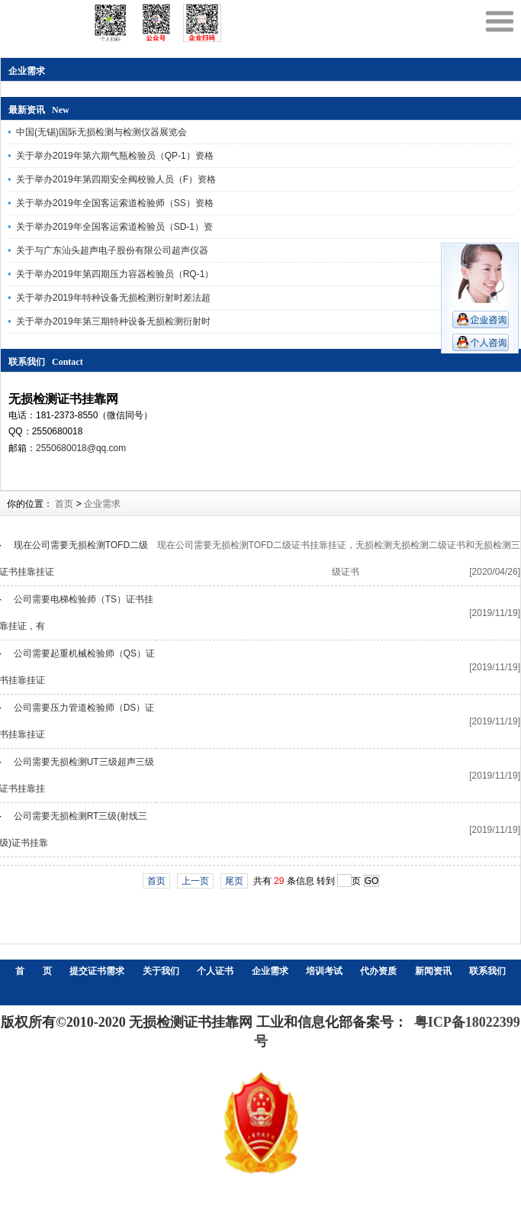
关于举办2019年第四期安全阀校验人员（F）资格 (116, 179)
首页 (64, 503)
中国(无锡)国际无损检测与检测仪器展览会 (101, 132)
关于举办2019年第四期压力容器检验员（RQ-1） (115, 274)
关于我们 (161, 971)
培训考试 (324, 971)
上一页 (195, 881)
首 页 (33, 971)
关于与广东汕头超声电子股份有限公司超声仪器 (112, 250)
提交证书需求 (96, 971)
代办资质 (378, 971)
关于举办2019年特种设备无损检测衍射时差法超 (113, 297)
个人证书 (215, 971)
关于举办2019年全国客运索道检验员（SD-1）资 (114, 226)
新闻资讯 (433, 971)
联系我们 (487, 971)
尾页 (234, 881)
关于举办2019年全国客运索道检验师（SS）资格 (115, 203)
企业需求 (102, 503)
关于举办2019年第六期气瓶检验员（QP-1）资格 (115, 155)
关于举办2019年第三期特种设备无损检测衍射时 (113, 321)
